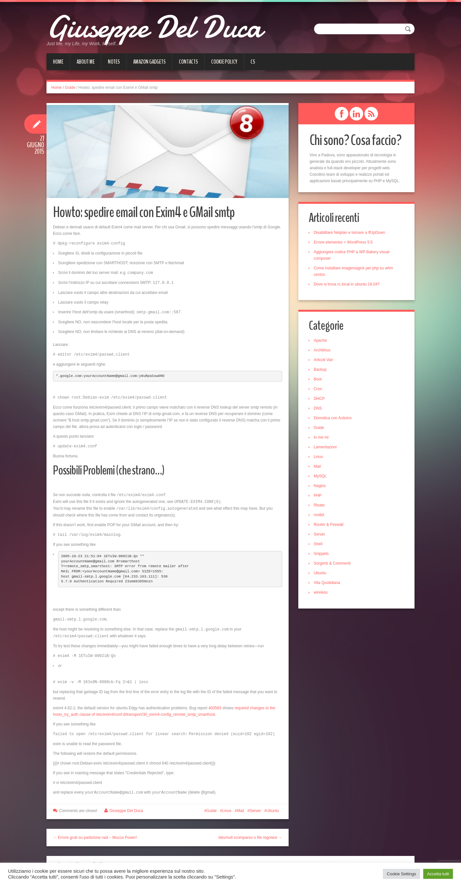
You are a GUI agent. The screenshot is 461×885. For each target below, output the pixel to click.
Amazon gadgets (149, 62)
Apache (321, 341)
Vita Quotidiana (328, 583)
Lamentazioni (326, 448)
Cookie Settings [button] (401, 873)
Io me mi (322, 438)
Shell (319, 545)
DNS (319, 409)
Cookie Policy (224, 62)
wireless (322, 593)
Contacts (188, 62)
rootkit (320, 516)
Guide (70, 87)
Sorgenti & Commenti (333, 564)
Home (58, 62)
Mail (240, 805)
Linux (226, 805)
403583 (215, 703)
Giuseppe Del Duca (167, 26)
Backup (321, 370)
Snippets (322, 554)
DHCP (320, 399)
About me (86, 62)
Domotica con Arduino (334, 419)
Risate (320, 506)
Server (255, 805)
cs (253, 62)
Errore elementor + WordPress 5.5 (344, 242)
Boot (319, 380)
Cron (319, 390)
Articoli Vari (324, 361)
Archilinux (323, 351)
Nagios (321, 486)
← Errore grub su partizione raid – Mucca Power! (95, 832)
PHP (319, 496)
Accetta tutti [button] (438, 873)
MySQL (321, 477)
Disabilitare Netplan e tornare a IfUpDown (350, 233)
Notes (114, 62)
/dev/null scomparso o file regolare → (250, 832)
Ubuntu (272, 805)
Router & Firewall (329, 525)
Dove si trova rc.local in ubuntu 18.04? (348, 284)
